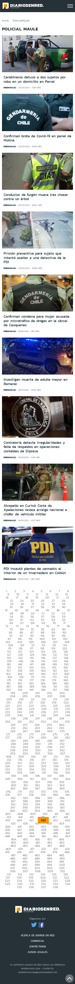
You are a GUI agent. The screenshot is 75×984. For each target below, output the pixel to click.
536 (31, 887)
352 (43, 779)
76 (47, 626)
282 (67, 737)
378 (31, 795)
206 (37, 696)
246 (25, 718)
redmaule (10, 87)
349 (7, 779)
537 (43, 887)
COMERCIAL (37, 941)
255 (67, 721)
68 (32, 623)
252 (31, 721)
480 (67, 852)
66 (11, 623)
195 (31, 690)
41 (6, 610)
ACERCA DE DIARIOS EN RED (37, 935)
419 (7, 820)
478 (43, 852)
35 (11, 607)
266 (13, 731)
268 (37, 731)
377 (19, 795)
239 (7, 715)
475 (7, 852)
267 (25, 731)
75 (37, 626)
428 (49, 823)
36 (21, 607)
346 (37, 776)
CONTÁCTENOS (37, 946)
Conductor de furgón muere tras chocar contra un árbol (36, 197)
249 (61, 718)
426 (25, 823)
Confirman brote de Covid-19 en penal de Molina (37, 138)
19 (36, 597)
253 (43, 721)
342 (55, 772)
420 (19, 820)
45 (47, 610)
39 (53, 607)
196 (43, 690)
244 (67, 715)
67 (22, 623)
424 (67, 820)
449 (19, 836)
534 (67, 884)
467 (49, 846)
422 (43, 820)
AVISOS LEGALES (37, 952)
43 (26, 610)
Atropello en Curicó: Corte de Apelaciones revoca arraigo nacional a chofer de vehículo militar (35, 510)
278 (19, 737)
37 (32, 607)
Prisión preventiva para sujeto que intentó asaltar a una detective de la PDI (35, 258)
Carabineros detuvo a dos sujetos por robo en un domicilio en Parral (35, 79)
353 (55, 779)
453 (67, 836)
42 (16, 610)
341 (44, 772)
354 (67, 779)
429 (61, 823)
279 (31, 737)
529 (7, 884)
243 (55, 715)
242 (43, 715)
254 (55, 721)
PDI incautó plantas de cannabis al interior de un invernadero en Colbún (35, 571)
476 (19, 852)
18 (26, 597)
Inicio (5, 20)
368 (49, 788)
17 (17, 597)
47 (68, 610)
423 (55, 820)
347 (49, 776)
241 (32, 715)
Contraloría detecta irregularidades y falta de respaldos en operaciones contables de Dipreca (34, 447)
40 (64, 607)
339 (19, 772)
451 (44, 836)
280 (43, 737)
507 (25, 871)
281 (55, 737)
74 (27, 626)
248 (49, 718)
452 (55, 836)
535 (19, 887)
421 (31, 820)
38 (42, 607)
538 (55, 887)
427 (37, 823)
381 (67, 795)
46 (58, 610)
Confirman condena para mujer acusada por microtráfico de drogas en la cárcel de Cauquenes (36, 321)
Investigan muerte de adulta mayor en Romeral (35, 381)
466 (37, 846)
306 (50, 753)
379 (43, 795)
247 (37, 718)
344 (13, 776)
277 (7, 737)
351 (32, 779)
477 (31, 852)
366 (25, 788)
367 (37, 788)
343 (67, 772)
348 (61, 776)
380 (55, 795)
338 (7, 772)
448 (7, 836)
